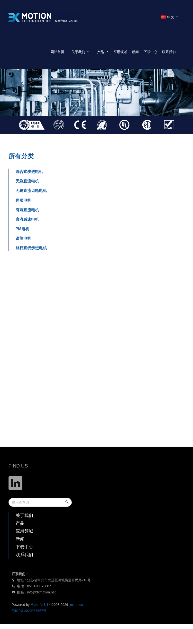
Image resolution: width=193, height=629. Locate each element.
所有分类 (21, 156)
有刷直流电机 (27, 210)
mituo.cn (76, 605)
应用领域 (120, 52)
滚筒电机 (23, 238)
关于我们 (81, 52)
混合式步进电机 (29, 172)
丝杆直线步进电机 (31, 248)
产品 (103, 52)
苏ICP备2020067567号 (29, 611)
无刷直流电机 (27, 181)
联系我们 (169, 52)
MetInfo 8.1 (39, 605)
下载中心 (150, 52)
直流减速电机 (27, 219)
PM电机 (22, 229)
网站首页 (57, 52)
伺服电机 (23, 200)
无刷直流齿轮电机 (31, 191)
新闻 (135, 52)
